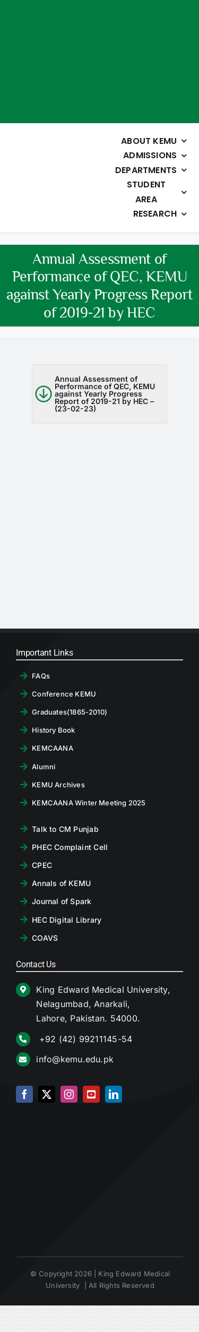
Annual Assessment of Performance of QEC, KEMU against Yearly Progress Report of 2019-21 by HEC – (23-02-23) (105, 393)
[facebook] (24, 1094)
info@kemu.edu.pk (75, 1059)
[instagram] (68, 1094)
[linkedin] (113, 1094)
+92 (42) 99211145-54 (84, 1039)
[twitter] (46, 1094)
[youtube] (91, 1094)
